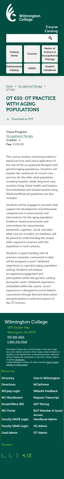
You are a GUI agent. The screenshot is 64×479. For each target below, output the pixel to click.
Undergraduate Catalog (14, 68)
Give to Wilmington (46, 378)
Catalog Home (14, 54)
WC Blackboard (12, 397)
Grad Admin (10, 432)
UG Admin (40, 426)
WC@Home (41, 384)
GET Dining (41, 404)
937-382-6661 (15, 337)
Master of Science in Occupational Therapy (50, 54)
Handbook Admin (45, 419)
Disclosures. (20, 360)
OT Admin (40, 432)
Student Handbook (50, 68)
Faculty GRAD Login (15, 426)
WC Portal (8, 410)
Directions (9, 384)
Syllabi (32, 68)
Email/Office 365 (13, 404)
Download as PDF (20, 119)
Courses (32, 53)
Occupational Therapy (30, 86)
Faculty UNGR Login (15, 419)
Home (9, 86)
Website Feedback (45, 391)
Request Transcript (46, 397)
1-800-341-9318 (17, 342)
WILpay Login (11, 391)
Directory (8, 378)
